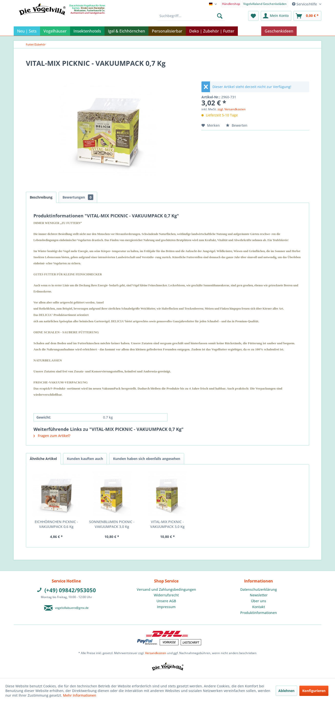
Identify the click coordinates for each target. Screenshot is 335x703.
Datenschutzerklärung (258, 589)
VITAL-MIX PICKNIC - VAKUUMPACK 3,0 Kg (167, 524)
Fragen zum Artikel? (51, 435)
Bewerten (236, 125)
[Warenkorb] (307, 16)
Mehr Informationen (79, 695)
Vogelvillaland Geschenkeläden (265, 4)
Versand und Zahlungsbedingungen (166, 589)
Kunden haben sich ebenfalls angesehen (146, 458)
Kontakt (258, 606)
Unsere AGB (166, 601)
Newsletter (259, 595)
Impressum (166, 606)
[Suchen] (220, 16)
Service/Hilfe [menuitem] (305, 4)
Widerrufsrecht (166, 595)
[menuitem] (231, 3)
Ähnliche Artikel (43, 458)
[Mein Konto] (276, 16)
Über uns (258, 601)
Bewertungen (78, 197)
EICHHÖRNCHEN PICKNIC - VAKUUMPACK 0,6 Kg (56, 524)
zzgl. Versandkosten (232, 109)
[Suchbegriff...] (191, 16)
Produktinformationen (258, 612)
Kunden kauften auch (85, 458)
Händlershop (231, 4)
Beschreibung (41, 197)
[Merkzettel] (253, 16)
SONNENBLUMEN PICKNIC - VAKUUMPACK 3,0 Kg (112, 524)
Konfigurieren (313, 690)
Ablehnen (286, 690)
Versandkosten (155, 653)
